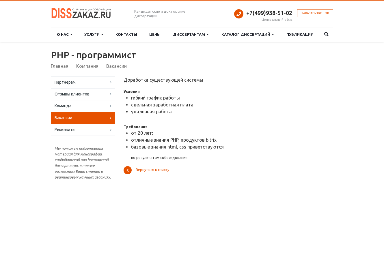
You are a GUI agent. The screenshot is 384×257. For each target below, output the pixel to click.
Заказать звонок (315, 13)
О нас (64, 34)
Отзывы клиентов (72, 94)
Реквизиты (65, 129)
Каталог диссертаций (247, 34)
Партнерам (65, 82)
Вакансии (63, 117)
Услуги (93, 34)
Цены (155, 34)
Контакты (126, 34)
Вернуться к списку (146, 170)
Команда (63, 106)
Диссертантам (190, 34)
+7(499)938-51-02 (269, 13)
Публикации (300, 34)
